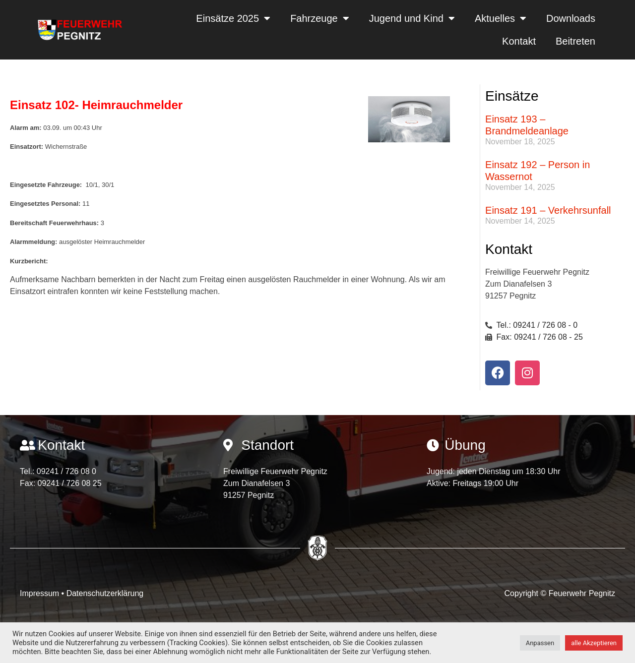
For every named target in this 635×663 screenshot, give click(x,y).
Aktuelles (500, 18)
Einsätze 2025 (233, 18)
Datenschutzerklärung (105, 593)
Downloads (570, 18)
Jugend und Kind (412, 18)
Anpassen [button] (540, 643)
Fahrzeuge (319, 18)
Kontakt (519, 41)
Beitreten (575, 41)
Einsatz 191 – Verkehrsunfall (548, 210)
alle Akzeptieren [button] (594, 643)
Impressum (41, 593)
